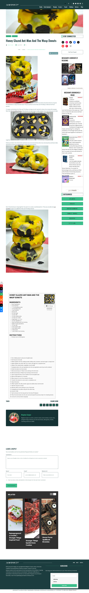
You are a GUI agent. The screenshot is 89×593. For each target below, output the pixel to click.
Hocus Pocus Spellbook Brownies (47, 539)
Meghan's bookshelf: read (72, 93)
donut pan (20, 144)
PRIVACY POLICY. (72, 590)
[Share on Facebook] (1, 291)
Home (19, 49)
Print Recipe (49, 306)
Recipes (15, 36)
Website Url (44, 471)
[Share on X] (1, 305)
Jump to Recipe (54, 53)
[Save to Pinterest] (1, 285)
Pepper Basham (72, 138)
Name (7, 471)
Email (25, 471)
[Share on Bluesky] (1, 310)
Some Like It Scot (73, 137)
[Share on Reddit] (1, 297)
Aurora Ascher (72, 159)
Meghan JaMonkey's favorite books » (75, 88)
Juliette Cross (72, 99)
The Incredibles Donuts (16, 111)
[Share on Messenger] (1, 308)
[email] (64, 576)
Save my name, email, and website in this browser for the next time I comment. (27, 480)
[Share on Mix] (1, 299)
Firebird (71, 97)
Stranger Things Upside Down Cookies (32, 543)
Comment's (9, 454)
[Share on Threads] (1, 288)
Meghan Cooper (10, 44)
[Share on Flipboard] (1, 302)
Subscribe (64, 586)
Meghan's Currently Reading (70, 59)
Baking (9, 36)
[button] (47, 308)
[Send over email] (1, 294)
